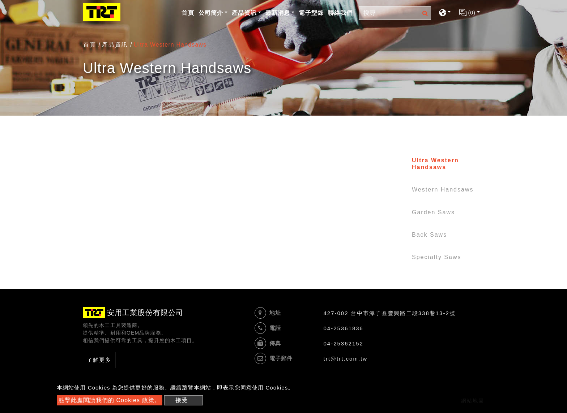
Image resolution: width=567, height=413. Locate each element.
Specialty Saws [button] (436, 257)
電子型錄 (311, 13)
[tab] (438, 165)
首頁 (189, 12)
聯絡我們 (340, 13)
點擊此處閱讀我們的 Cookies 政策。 (110, 400)
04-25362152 (343, 343)
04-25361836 (343, 328)
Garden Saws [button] (433, 212)
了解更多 (99, 360)
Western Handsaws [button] (442, 189)
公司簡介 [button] (211, 13)
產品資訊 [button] (244, 13)
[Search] (395, 13)
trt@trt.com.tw (346, 359)
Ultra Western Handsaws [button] (435, 163)
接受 (181, 400)
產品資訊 (115, 45)
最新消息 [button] (277, 13)
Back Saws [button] (429, 235)
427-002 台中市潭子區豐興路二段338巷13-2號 (390, 313)
